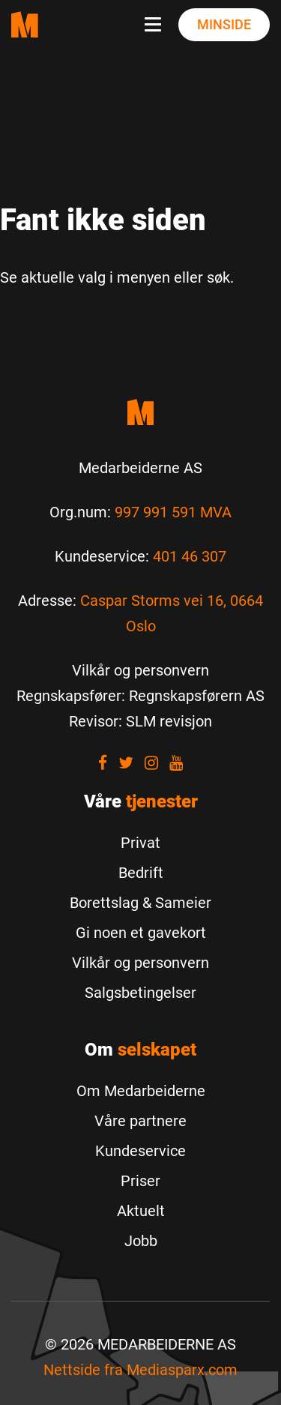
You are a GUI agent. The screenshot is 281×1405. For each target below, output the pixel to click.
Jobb (140, 1241)
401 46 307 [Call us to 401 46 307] (189, 556)
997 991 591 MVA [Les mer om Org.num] (173, 512)
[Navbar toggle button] (156, 24)
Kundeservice (140, 1151)
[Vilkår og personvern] (140, 670)
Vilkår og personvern (140, 963)
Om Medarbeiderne (140, 1091)
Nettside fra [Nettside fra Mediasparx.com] (140, 1370)
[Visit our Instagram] (151, 763)
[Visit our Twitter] (125, 763)
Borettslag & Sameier (140, 903)
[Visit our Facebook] (102, 763)
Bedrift (140, 873)
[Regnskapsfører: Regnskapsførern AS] (140, 696)
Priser (140, 1181)
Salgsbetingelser (140, 993)
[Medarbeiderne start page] (24, 24)
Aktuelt (141, 1211)
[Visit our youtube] (176, 763)
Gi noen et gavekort (141, 933)
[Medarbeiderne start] (140, 412)
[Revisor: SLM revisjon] (140, 721)
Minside (224, 24)
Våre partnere (140, 1121)
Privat (140, 843)
